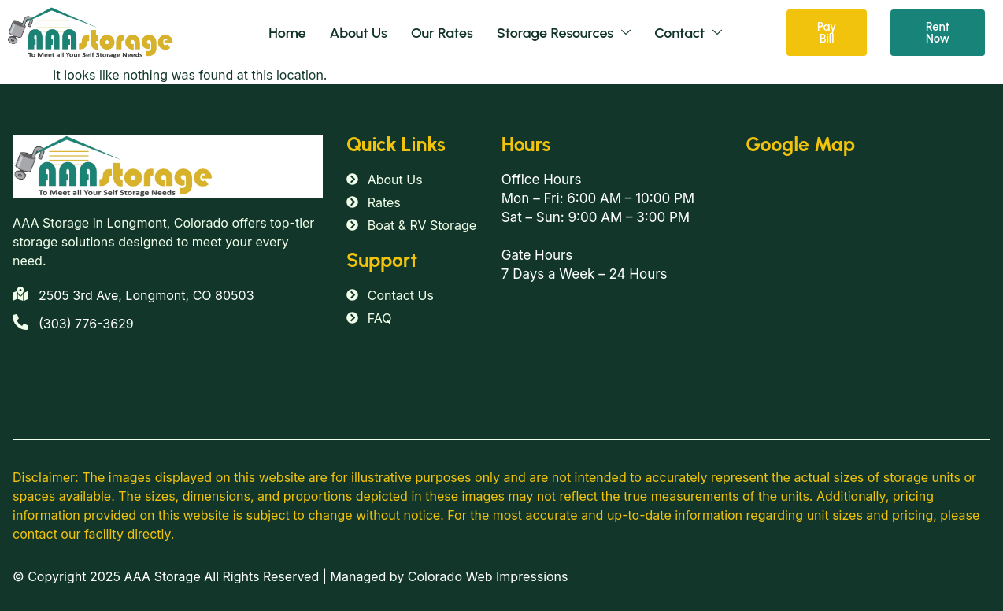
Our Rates (442, 33)
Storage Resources (564, 33)
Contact (688, 33)
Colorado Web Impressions (488, 576)
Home (286, 33)
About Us (358, 33)
